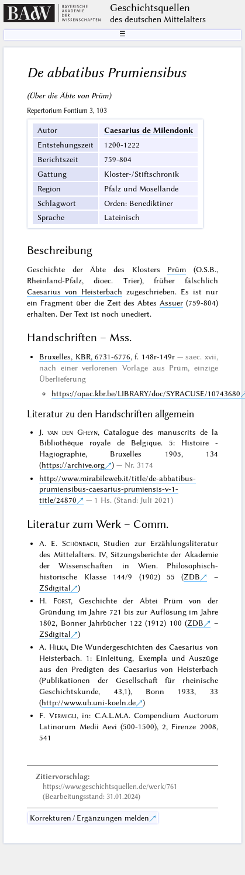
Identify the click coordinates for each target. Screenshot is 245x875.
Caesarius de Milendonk (148, 130)
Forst (62, 600)
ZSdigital (55, 587)
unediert (135, 313)
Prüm (176, 269)
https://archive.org (73, 464)
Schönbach (80, 543)
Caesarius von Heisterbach (74, 291)
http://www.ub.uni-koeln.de (89, 702)
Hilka (58, 646)
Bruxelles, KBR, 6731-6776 (84, 356)
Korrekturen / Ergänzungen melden (89, 817)
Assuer (171, 302)
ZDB (192, 576)
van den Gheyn (72, 432)
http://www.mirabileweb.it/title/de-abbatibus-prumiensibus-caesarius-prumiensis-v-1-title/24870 (117, 489)
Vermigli (63, 715)
